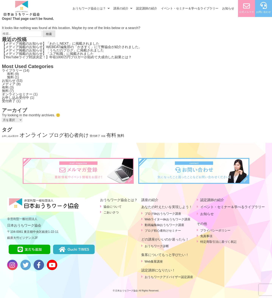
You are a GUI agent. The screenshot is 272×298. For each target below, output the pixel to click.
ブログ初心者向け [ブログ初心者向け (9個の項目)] (69, 135)
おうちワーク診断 (157, 246)
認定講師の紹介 (146, 8)
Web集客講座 (154, 261)
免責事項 (206, 236)
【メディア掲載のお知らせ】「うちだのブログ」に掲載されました (53, 50)
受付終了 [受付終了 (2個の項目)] (95, 135)
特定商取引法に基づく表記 (218, 241)
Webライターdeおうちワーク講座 (167, 219)
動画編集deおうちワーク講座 (164, 225)
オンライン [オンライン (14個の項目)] (33, 135)
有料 (10, 74)
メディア (8, 84)
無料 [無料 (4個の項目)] (120, 136)
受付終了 (8, 101)
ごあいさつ (111, 212)
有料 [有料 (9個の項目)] (111, 135)
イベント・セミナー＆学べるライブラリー (189, 8)
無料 (10, 77)
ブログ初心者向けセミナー (163, 230)
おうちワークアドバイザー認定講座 (169, 277)
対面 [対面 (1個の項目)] (103, 136)
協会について (113, 206)
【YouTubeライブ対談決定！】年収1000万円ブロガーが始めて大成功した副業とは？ (67, 57)
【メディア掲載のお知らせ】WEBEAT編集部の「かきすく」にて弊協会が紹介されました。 (72, 47)
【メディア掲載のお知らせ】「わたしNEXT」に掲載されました (50, 43)
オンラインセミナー (17, 94)
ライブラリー (12, 70)
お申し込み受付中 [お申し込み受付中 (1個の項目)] (10, 136)
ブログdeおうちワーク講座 (163, 213)
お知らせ (228, 8)
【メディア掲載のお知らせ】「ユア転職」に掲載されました (48, 54)
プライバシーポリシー (215, 230)
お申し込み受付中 (15, 98)
